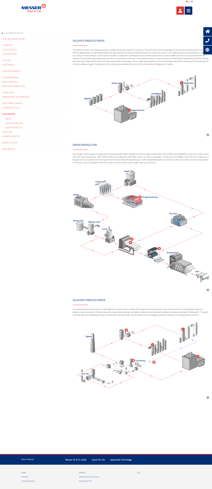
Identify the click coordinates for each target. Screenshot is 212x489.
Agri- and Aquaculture (13, 38)
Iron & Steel (8, 92)
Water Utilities (9, 142)
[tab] (35, 33)
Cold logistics (9, 49)
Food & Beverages (11, 71)
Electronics (8, 64)
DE (192, 1)
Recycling (7, 131)
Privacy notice (85, 481)
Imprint (82, 472)
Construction (9, 54)
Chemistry (7, 45)
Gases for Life (98, 459)
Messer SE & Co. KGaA (75, 459)
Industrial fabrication (13, 86)
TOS (138, 472)
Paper (8, 118)
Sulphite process (14, 127)
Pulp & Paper (8, 114)
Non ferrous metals (12, 103)
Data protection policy (89, 477)
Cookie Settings (28, 481)
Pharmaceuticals (11, 107)
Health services (10, 81)
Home (23, 472)
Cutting (6, 60)
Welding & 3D (8, 149)
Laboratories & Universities (16, 96)
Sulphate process (14, 123)
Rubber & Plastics (11, 136)
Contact (25, 477)
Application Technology (121, 459)
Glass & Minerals (10, 77)
